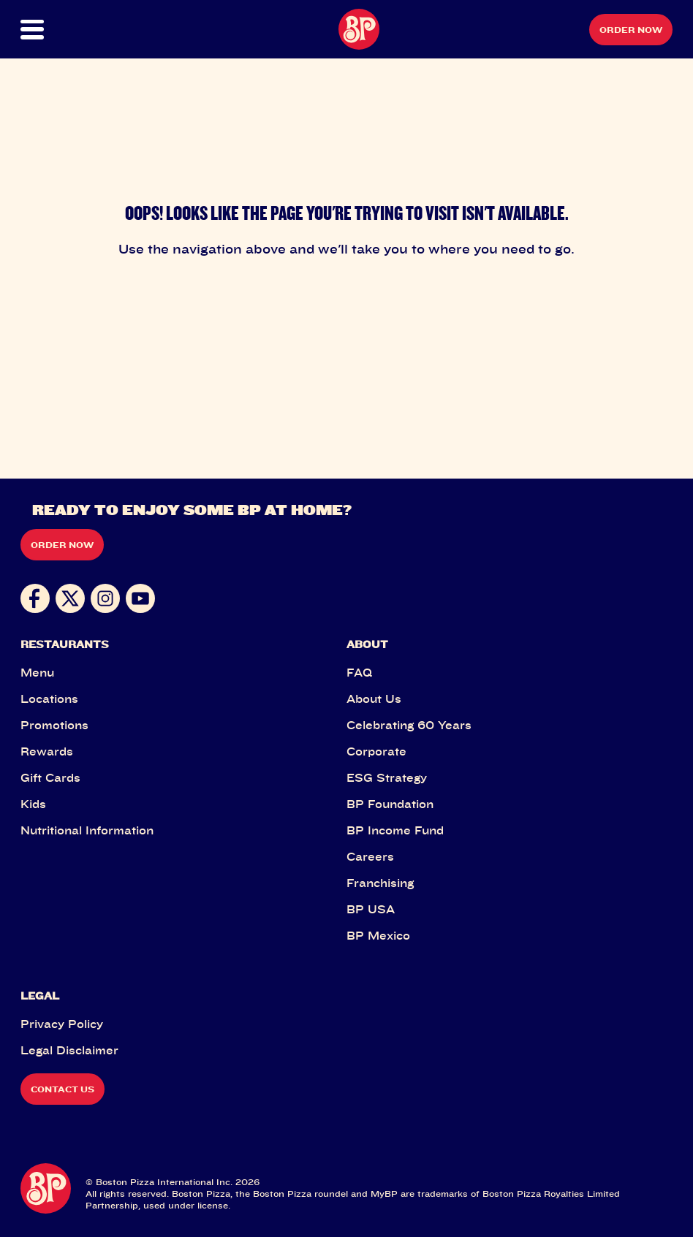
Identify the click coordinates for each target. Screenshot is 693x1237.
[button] (53, 29)
